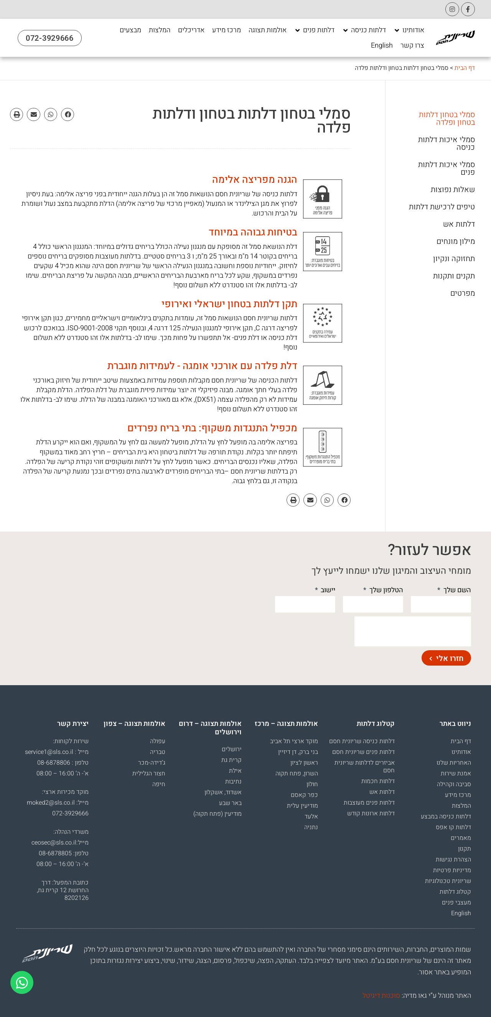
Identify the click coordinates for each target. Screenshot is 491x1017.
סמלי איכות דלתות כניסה (446, 143)
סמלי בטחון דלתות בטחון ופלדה (447, 118)
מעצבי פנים (456, 902)
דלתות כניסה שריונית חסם (362, 741)
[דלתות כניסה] (364, 30)
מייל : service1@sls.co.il (57, 752)
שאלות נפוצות (453, 190)
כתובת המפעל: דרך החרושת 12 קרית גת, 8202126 (63, 890)
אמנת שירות (456, 773)
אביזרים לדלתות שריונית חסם (364, 766)
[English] (382, 45)
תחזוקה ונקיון (454, 259)
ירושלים (232, 749)
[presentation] (412, 631)
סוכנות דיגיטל (381, 995)
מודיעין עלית (302, 805)
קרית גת (231, 760)
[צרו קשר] (412, 45)
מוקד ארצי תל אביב (294, 741)
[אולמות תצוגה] (267, 30)
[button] (67, 114)
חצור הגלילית (148, 773)
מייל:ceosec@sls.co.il (60, 842)
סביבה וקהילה (454, 784)
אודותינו (461, 752)
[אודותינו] (409, 30)
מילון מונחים (456, 241)
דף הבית (465, 68)
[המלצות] (159, 30)
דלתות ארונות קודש (371, 813)
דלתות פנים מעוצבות (369, 802)
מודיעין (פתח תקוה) (217, 813)
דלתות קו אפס (453, 827)
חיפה (158, 784)
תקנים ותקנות (454, 276)
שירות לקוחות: (71, 741)
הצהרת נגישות (453, 859)
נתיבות (233, 781)
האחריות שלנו (454, 762)
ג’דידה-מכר (151, 762)
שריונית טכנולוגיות (448, 881)
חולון (312, 784)
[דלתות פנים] (314, 30)
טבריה (157, 752)
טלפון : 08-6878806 (63, 762)
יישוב (327, 590)
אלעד (311, 816)
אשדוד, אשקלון (223, 792)
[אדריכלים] (191, 30)
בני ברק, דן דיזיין (298, 752)
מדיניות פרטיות (452, 870)
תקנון (464, 848)
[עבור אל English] (382, 45)
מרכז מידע (458, 795)
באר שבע (230, 803)
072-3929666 (70, 813)
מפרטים (462, 293)
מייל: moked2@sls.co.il (58, 802)
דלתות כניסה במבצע (446, 816)
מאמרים (461, 838)
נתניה (311, 827)
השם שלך (456, 590)
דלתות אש (459, 224)
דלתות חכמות (378, 781)
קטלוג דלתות (455, 891)
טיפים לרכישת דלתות (442, 207)
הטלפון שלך (385, 590)
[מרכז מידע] (226, 30)
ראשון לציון (304, 762)
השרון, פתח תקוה (296, 773)
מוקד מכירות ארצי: (65, 792)
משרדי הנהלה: (71, 831)
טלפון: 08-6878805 (64, 853)
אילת (235, 770)
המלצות (461, 805)
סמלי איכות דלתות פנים (446, 168)
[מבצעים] (130, 30)
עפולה (157, 741)
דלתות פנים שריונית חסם (363, 752)
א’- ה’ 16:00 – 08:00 (62, 773)
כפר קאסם (304, 795)
